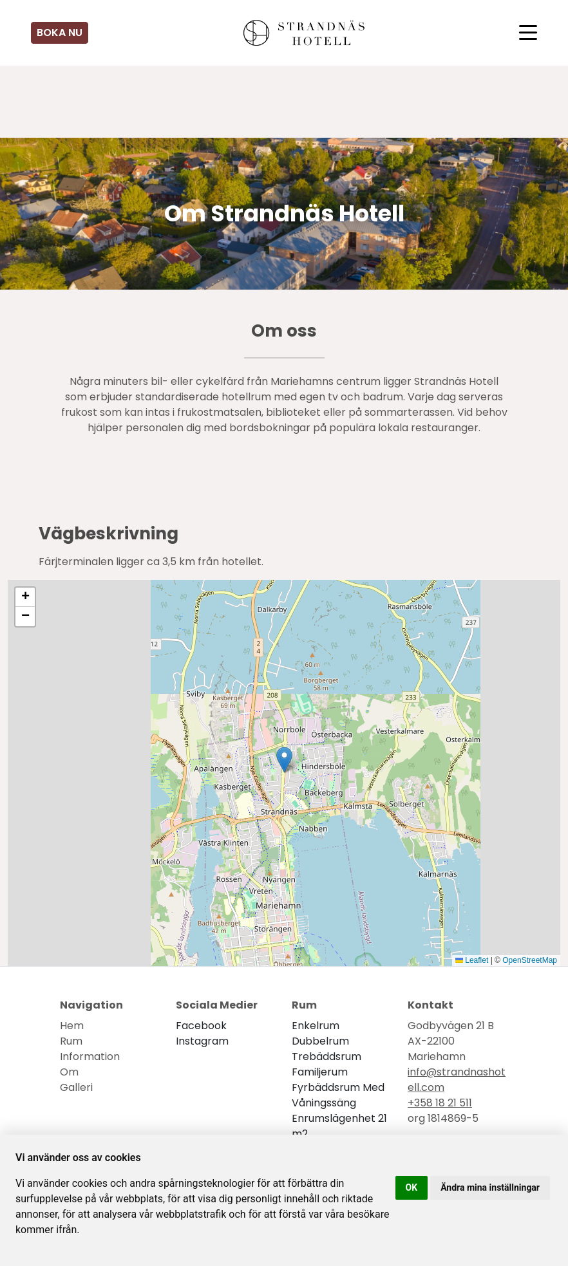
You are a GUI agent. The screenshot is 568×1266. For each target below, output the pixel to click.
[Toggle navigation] (528, 33)
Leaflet (471, 960)
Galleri (76, 1087)
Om (69, 1072)
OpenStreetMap (529, 960)
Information (90, 1056)
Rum (71, 1041)
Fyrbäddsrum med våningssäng (338, 1095)
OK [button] (412, 1187)
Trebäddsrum (326, 1056)
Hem (72, 1025)
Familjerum (320, 1072)
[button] (284, 760)
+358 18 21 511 (440, 1102)
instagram (202, 1041)
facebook (201, 1025)
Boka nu (59, 32)
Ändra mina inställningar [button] (490, 1187)
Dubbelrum (320, 1041)
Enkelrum (315, 1025)
